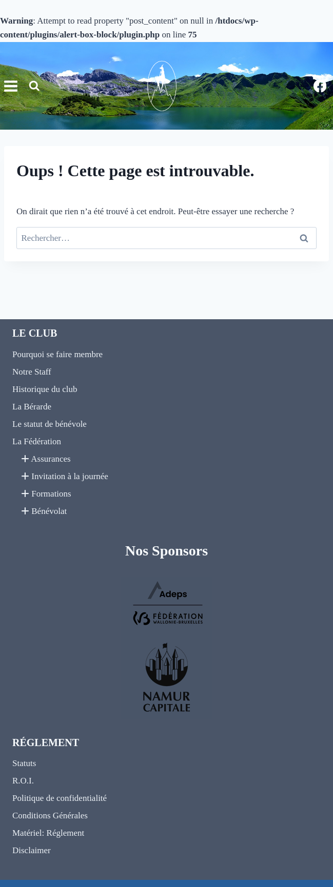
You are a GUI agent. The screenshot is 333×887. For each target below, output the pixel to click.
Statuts (24, 763)
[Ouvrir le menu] (9, 85)
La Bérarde (31, 406)
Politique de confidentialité (59, 798)
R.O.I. (23, 781)
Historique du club (44, 389)
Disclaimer (31, 850)
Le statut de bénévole (49, 424)
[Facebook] (320, 86)
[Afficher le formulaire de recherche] (34, 86)
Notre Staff (31, 372)
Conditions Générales (50, 815)
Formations (46, 494)
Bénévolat (44, 511)
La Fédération (36, 441)
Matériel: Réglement (48, 833)
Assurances (46, 459)
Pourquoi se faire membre (57, 354)
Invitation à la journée (64, 476)
